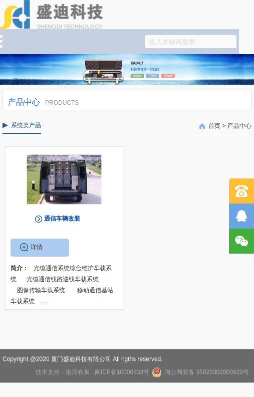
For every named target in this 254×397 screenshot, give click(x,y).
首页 (214, 125)
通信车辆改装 (62, 218)
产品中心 (239, 125)
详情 (37, 247)
